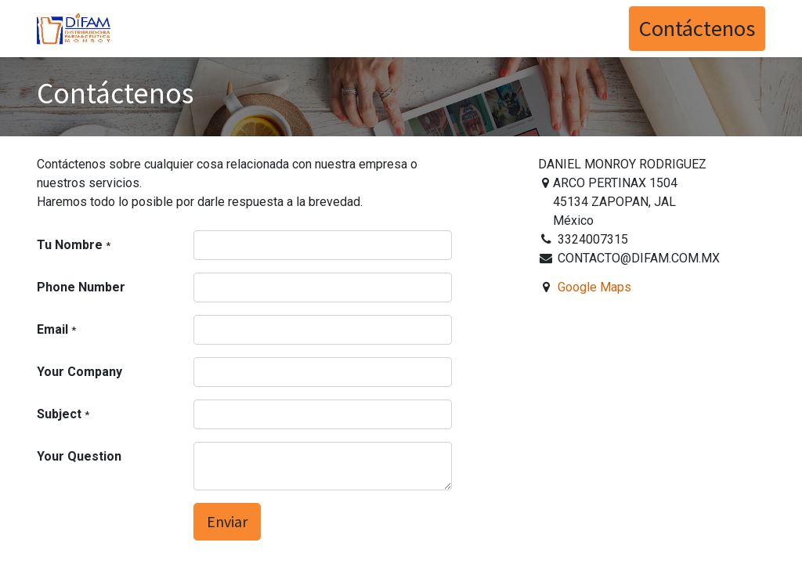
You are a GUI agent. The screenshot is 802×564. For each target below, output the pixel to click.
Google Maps (594, 287)
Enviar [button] (227, 521)
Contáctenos (697, 28)
